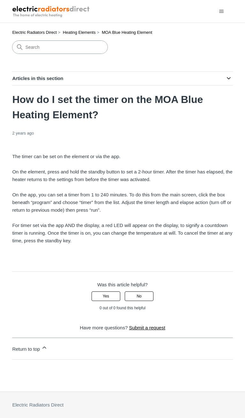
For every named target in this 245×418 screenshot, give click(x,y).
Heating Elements (79, 32)
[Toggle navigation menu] (221, 11)
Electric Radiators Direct (34, 32)
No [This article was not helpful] (139, 296)
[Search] (60, 47)
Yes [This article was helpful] (106, 296)
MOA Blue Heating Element (127, 32)
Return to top (30, 348)
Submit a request (147, 327)
